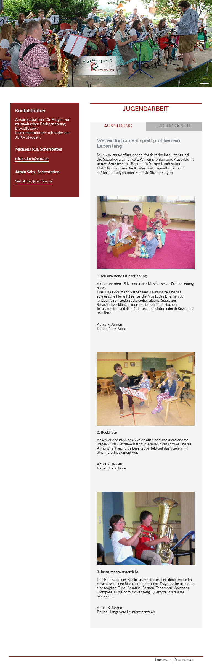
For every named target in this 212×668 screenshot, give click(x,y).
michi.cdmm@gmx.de (32, 158)
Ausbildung (118, 126)
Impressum (163, 659)
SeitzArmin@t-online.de (33, 181)
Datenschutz (183, 659)
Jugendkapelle (174, 126)
